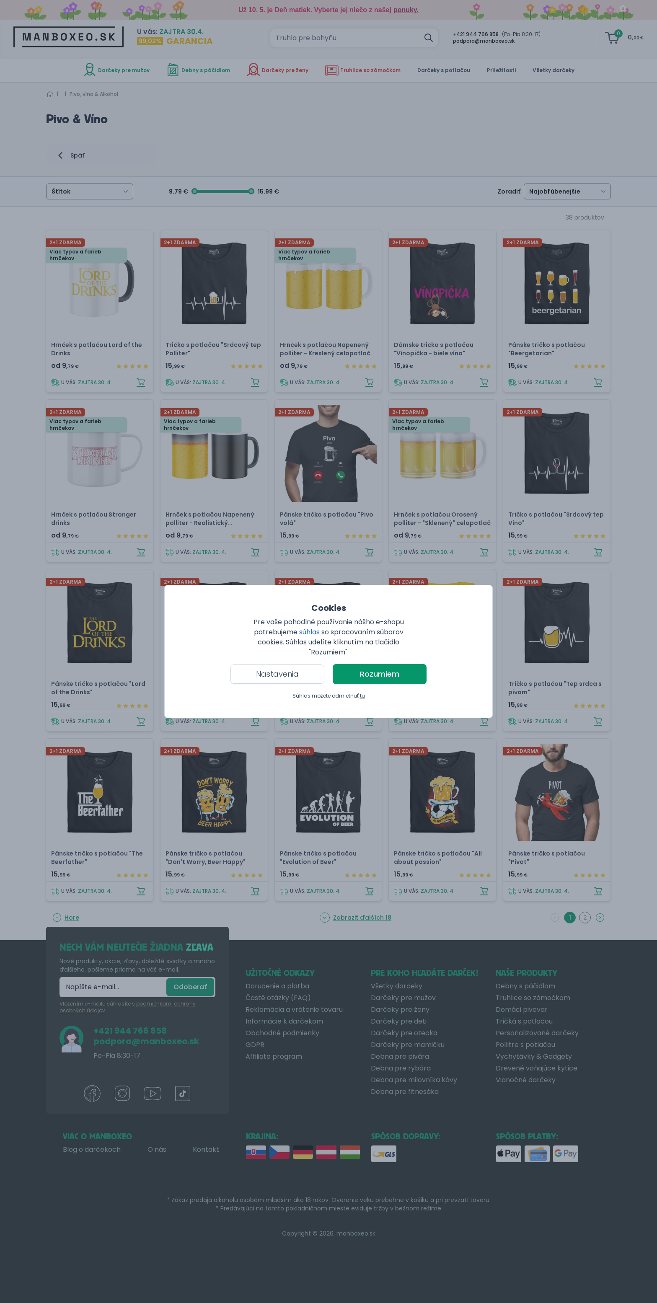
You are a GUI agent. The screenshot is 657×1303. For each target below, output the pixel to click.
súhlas (309, 632)
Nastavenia (277, 674)
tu (362, 695)
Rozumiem (379, 674)
